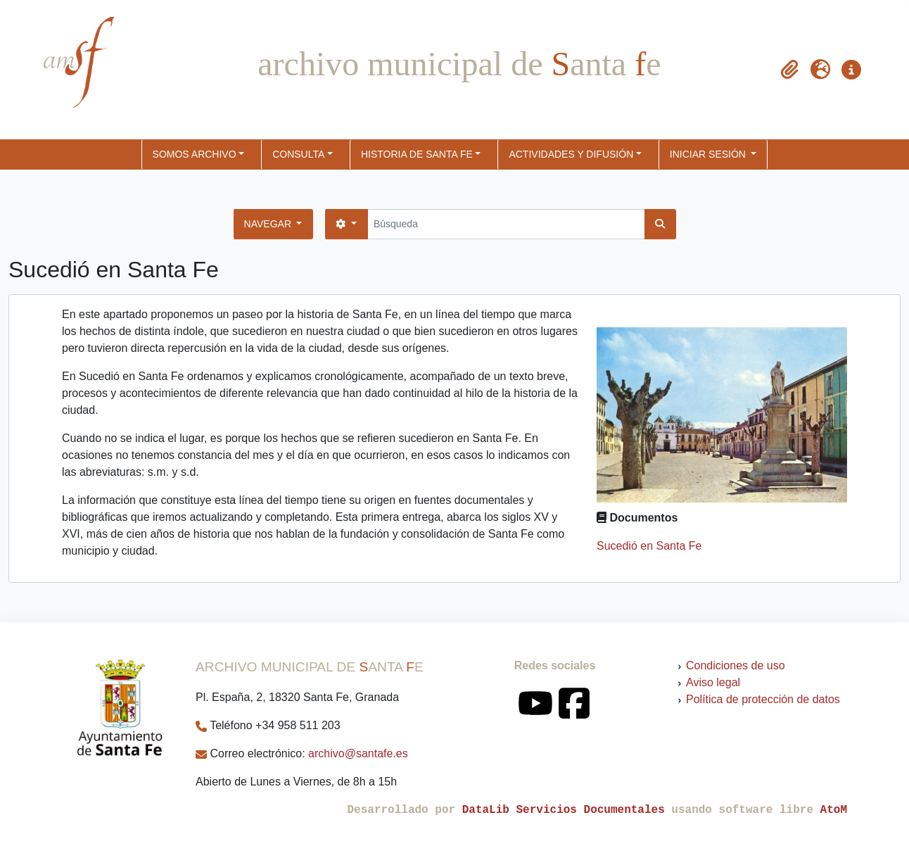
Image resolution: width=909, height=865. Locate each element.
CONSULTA (298, 154)
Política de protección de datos (763, 699)
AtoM (833, 810)
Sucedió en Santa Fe (649, 546)
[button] (789, 69)
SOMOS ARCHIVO (194, 154)
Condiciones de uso (735, 665)
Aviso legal (713, 682)
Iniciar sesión (709, 154)
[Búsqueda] (506, 224)
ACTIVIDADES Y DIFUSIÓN (571, 154)
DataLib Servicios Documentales (563, 810)
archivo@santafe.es (358, 753)
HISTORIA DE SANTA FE (417, 154)
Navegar (269, 223)
